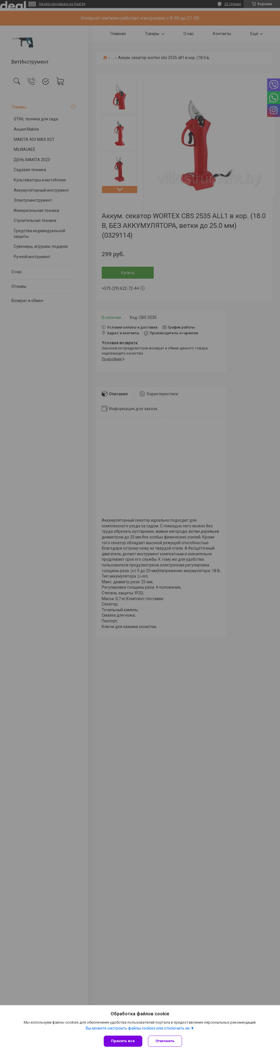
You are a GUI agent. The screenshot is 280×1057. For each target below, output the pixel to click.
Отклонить (165, 1041)
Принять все (123, 1041)
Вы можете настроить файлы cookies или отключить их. (138, 1028)
